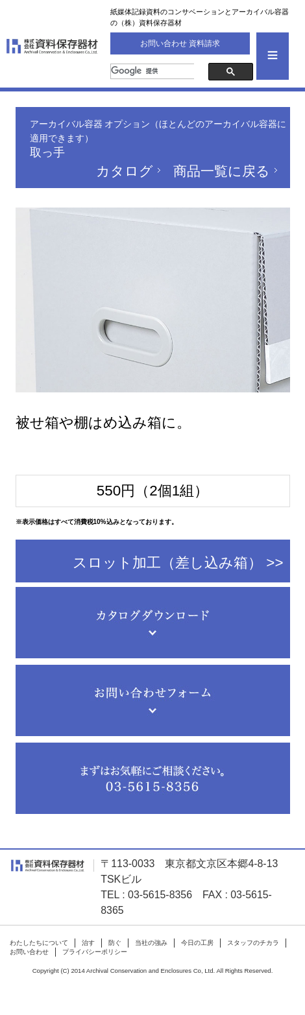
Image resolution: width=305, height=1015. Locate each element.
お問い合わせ (29, 951)
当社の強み (151, 942)
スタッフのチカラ (253, 942)
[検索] (155, 71)
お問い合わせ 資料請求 (180, 43)
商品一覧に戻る (221, 170)
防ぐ (114, 942)
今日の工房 (197, 942)
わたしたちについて (39, 942)
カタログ (124, 170)
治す (88, 942)
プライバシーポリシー (94, 951)
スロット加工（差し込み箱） (167, 563)
